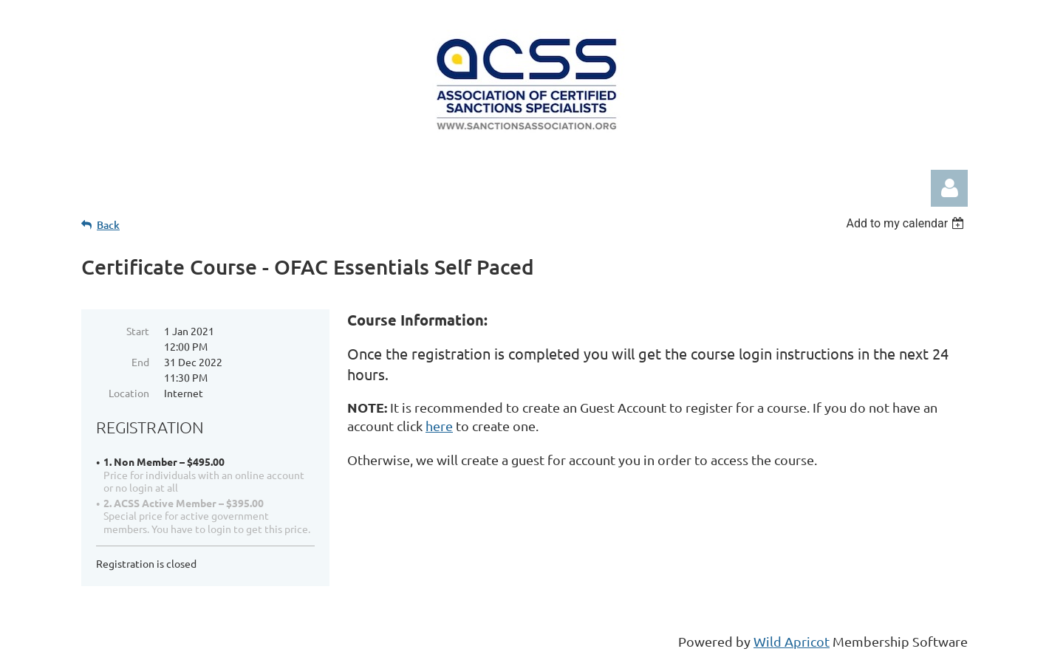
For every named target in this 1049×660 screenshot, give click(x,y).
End (140, 361)
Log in (949, 188)
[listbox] (907, 223)
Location (129, 392)
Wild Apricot (792, 641)
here (439, 425)
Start (137, 330)
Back (108, 225)
